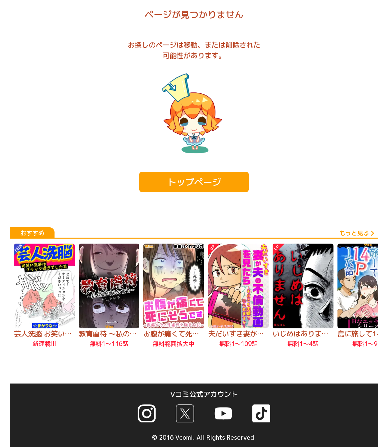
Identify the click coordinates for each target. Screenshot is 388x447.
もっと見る (356, 233)
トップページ (194, 182)
